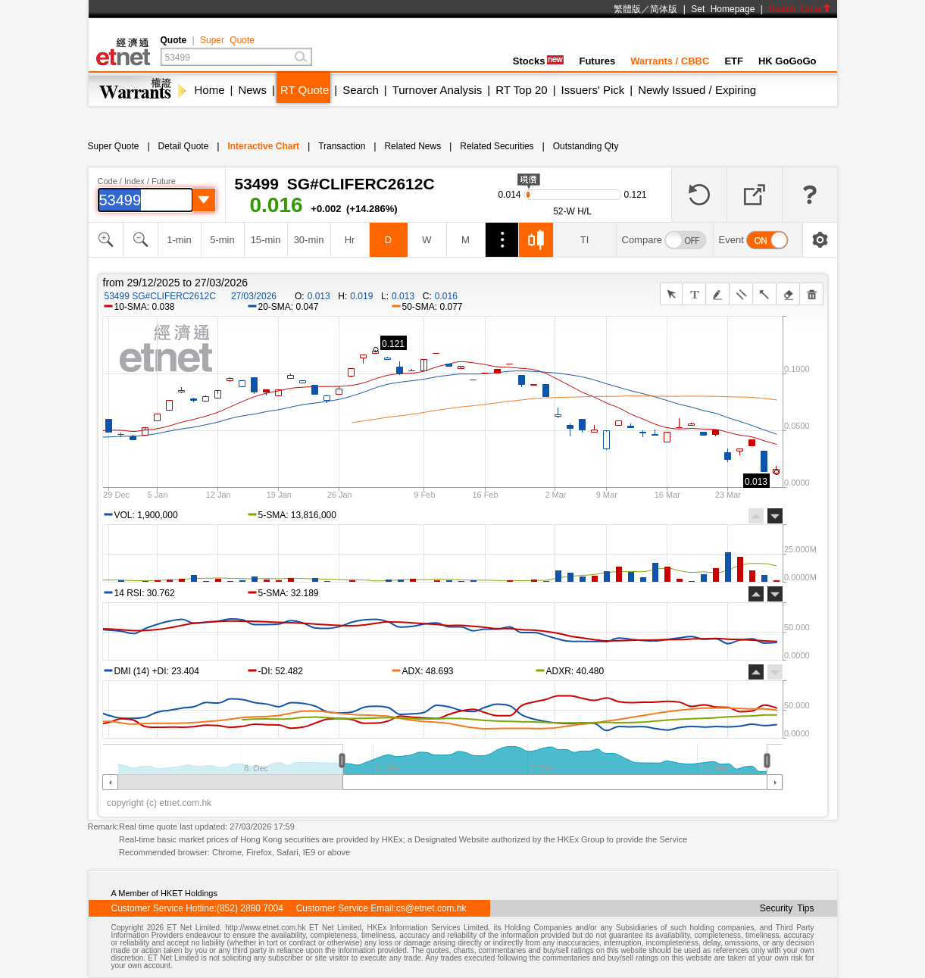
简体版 (663, 9)
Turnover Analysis (437, 89)
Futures (597, 61)
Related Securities (496, 146)
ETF (733, 61)
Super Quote (227, 40)
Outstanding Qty (586, 146)
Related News (412, 146)
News (252, 89)
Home (210, 89)
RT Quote (304, 89)
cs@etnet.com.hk (431, 908)
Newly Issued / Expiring (697, 89)
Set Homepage (723, 9)
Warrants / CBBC (669, 61)
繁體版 (627, 9)
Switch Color (799, 9)
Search (360, 89)
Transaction (341, 146)
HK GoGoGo (787, 61)
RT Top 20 (521, 89)
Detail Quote (183, 146)
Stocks (538, 61)
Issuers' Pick (593, 89)
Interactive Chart (263, 146)
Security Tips (787, 908)
